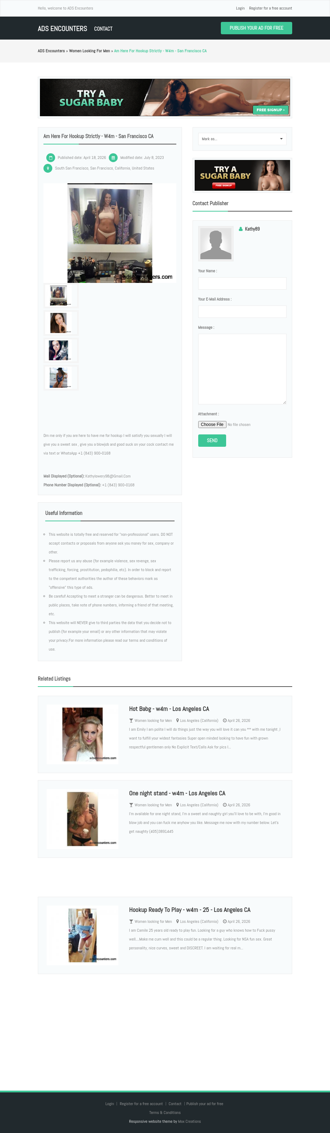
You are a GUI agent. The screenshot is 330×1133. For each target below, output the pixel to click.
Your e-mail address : (215, 299)
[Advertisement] (165, 1025)
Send (212, 440)
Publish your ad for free (256, 28)
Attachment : (208, 414)
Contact (103, 28)
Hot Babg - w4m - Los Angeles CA (169, 709)
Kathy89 (252, 229)
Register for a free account (270, 8)
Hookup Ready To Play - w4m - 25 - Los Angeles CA (189, 910)
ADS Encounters (62, 28)
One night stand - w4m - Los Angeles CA (177, 793)
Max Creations (189, 1121)
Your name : (207, 271)
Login (240, 8)
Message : (206, 327)
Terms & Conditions (165, 1112)
